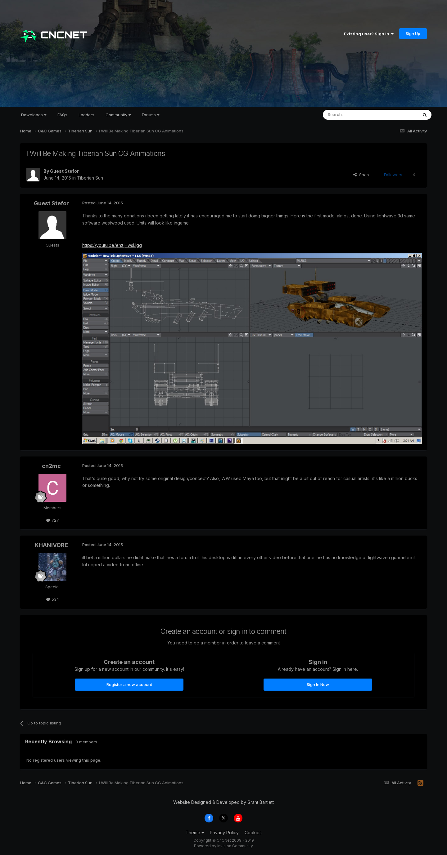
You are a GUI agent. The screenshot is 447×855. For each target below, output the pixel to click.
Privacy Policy (224, 832)
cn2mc (51, 466)
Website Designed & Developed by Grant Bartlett (223, 802)
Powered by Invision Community (223, 846)
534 (52, 599)
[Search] (354, 115)
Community (118, 114)
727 (52, 520)
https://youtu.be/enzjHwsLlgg (112, 245)
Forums (150, 114)
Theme (195, 832)
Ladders (86, 114)
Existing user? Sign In (369, 33)
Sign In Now (318, 684)
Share (362, 174)
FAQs (62, 114)
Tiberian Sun (90, 177)
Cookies (253, 832)
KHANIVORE (51, 545)
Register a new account (129, 684)
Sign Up (413, 33)
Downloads (33, 114)
